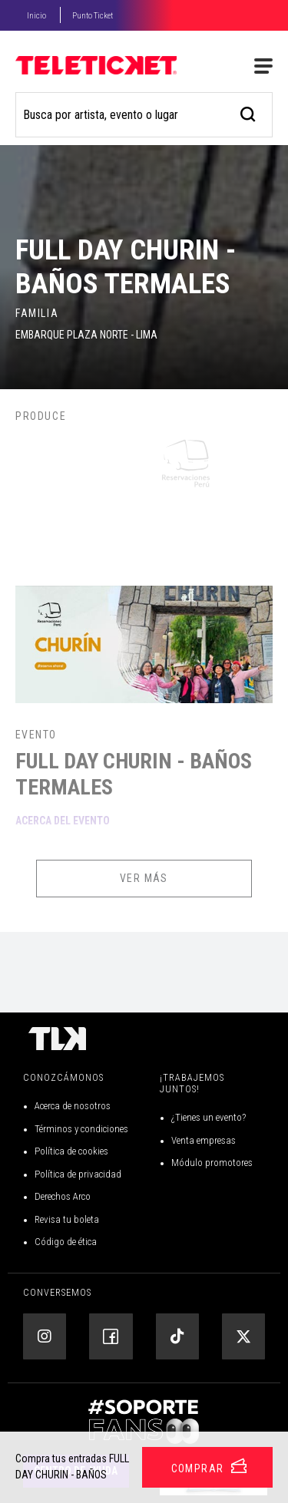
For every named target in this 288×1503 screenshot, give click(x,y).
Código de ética (66, 1241)
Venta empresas (203, 1140)
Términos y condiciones (81, 1129)
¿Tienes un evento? (208, 1117)
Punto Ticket (92, 16)
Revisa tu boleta (67, 1219)
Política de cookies (71, 1151)
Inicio (36, 16)
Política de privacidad (78, 1174)
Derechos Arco (63, 1196)
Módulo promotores (212, 1162)
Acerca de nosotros (73, 1106)
